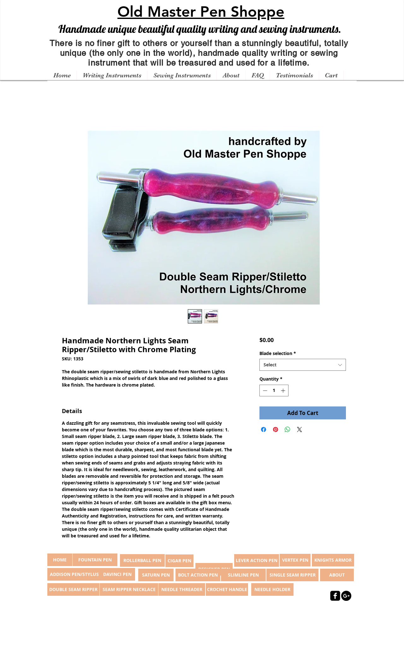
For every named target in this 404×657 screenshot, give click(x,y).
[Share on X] (299, 429)
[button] (111, 75)
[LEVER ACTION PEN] (256, 560)
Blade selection (277, 353)
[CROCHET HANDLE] (227, 589)
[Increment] (284, 390)
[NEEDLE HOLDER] (272, 589)
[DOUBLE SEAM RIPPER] (73, 589)
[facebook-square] (335, 596)
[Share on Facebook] (263, 429)
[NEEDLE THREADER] (181, 589)
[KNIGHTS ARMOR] (333, 560)
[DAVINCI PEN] (117, 574)
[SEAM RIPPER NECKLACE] (129, 589)
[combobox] (302, 365)
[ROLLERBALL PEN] (142, 560)
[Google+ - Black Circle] (346, 596)
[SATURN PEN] (156, 575)
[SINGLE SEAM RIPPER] (292, 575)
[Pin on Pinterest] (275, 429)
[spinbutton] (274, 390)
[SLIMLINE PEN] (243, 575)
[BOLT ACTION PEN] (197, 575)
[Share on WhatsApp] (287, 429)
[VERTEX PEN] (295, 560)
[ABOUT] (337, 575)
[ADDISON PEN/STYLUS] (74, 574)
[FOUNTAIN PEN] (95, 559)
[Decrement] (264, 390)
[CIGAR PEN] (179, 560)
